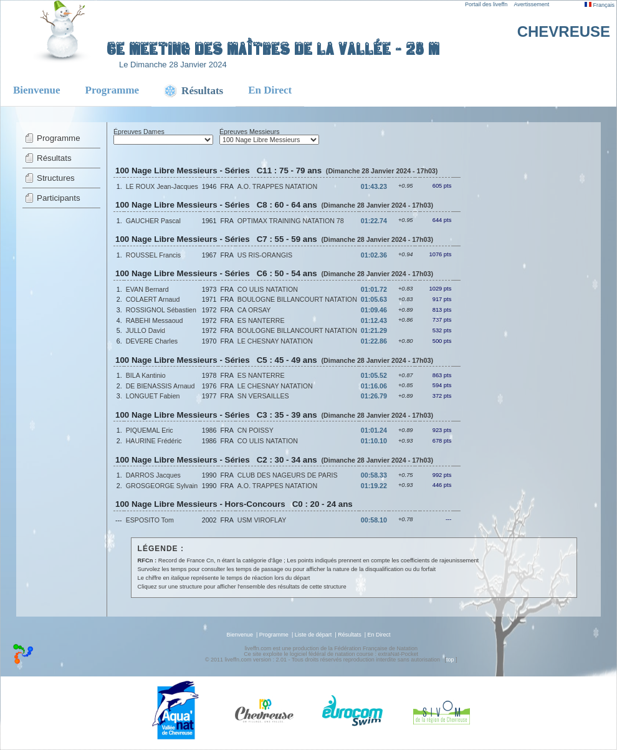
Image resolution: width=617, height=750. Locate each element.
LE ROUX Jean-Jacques (162, 186)
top (450, 659)
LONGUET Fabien (153, 396)
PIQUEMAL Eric (149, 430)
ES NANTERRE (261, 320)
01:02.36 (374, 255)
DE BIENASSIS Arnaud (160, 386)
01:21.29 (374, 330)
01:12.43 (374, 320)
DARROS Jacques (153, 475)
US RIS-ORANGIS (264, 255)
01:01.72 (374, 289)
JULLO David (145, 330)
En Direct (270, 90)
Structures (56, 178)
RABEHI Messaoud (154, 320)
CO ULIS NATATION (267, 289)
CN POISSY (255, 430)
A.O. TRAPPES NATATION (277, 186)
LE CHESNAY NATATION (275, 341)
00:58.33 (374, 475)
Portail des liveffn (486, 4)
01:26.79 (374, 396)
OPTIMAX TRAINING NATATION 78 (290, 220)
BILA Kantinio (146, 375)
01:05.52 (374, 375)
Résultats (54, 158)
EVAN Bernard (147, 289)
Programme (112, 90)
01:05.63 (374, 299)
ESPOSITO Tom (150, 520)
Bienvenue (36, 90)
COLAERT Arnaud (153, 299)
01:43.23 (374, 186)
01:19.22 (374, 485)
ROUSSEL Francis (153, 255)
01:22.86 (374, 341)
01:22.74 (374, 220)
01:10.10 (374, 441)
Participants (58, 198)
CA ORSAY (254, 310)
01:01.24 (374, 430)
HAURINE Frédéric (154, 441)
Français (600, 5)
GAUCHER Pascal (153, 220)
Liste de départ (313, 635)
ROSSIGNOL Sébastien (161, 310)
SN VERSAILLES (263, 396)
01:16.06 (374, 386)
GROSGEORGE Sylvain (162, 485)
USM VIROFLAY (262, 520)
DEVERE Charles (152, 341)
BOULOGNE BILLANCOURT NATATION (297, 299)
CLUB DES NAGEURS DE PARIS (287, 475)
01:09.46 (374, 310)
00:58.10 (374, 520)
